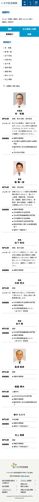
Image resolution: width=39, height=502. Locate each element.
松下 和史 (8, 55)
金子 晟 (7, 63)
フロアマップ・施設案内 (7, 491)
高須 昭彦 (8, 67)
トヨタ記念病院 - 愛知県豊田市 (11, 3)
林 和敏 (8, 48)
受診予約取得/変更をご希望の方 (8, 481)
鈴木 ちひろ (9, 75)
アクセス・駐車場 (26, 480)
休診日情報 (5, 486)
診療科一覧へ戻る (13, 86)
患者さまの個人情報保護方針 (27, 491)
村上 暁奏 (8, 79)
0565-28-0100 (25, 476)
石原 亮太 (8, 59)
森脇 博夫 (8, 71)
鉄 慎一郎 (8, 52)
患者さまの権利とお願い (25, 485)
